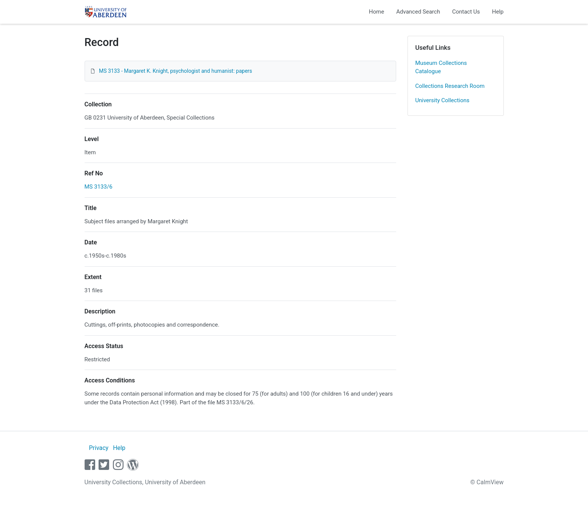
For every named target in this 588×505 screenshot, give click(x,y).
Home (376, 11)
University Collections (442, 100)
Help (498, 11)
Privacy (98, 447)
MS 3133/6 (99, 186)
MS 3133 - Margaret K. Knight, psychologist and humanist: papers (175, 71)
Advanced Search (418, 11)
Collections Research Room (450, 86)
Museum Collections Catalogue (441, 67)
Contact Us (466, 11)
